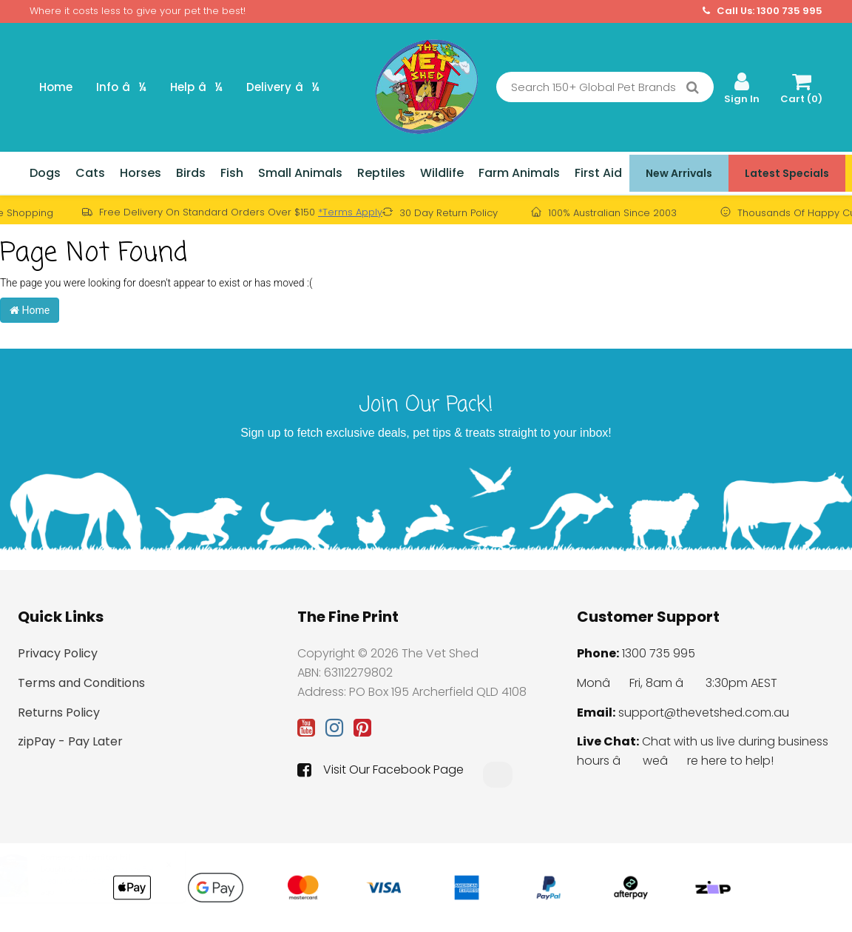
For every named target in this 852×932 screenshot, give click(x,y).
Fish (231, 172)
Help (196, 87)
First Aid (598, 172)
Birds (191, 172)
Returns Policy (59, 712)
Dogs (45, 172)
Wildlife (442, 172)
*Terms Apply (350, 212)
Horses (140, 172)
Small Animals (300, 172)
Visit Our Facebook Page (380, 770)
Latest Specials (787, 173)
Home (55, 87)
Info (121, 87)
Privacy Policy (58, 653)
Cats (90, 172)
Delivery (283, 87)
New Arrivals (679, 173)
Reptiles (381, 172)
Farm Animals (519, 172)
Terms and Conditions (81, 682)
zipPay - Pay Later (70, 741)
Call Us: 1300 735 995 (762, 11)
